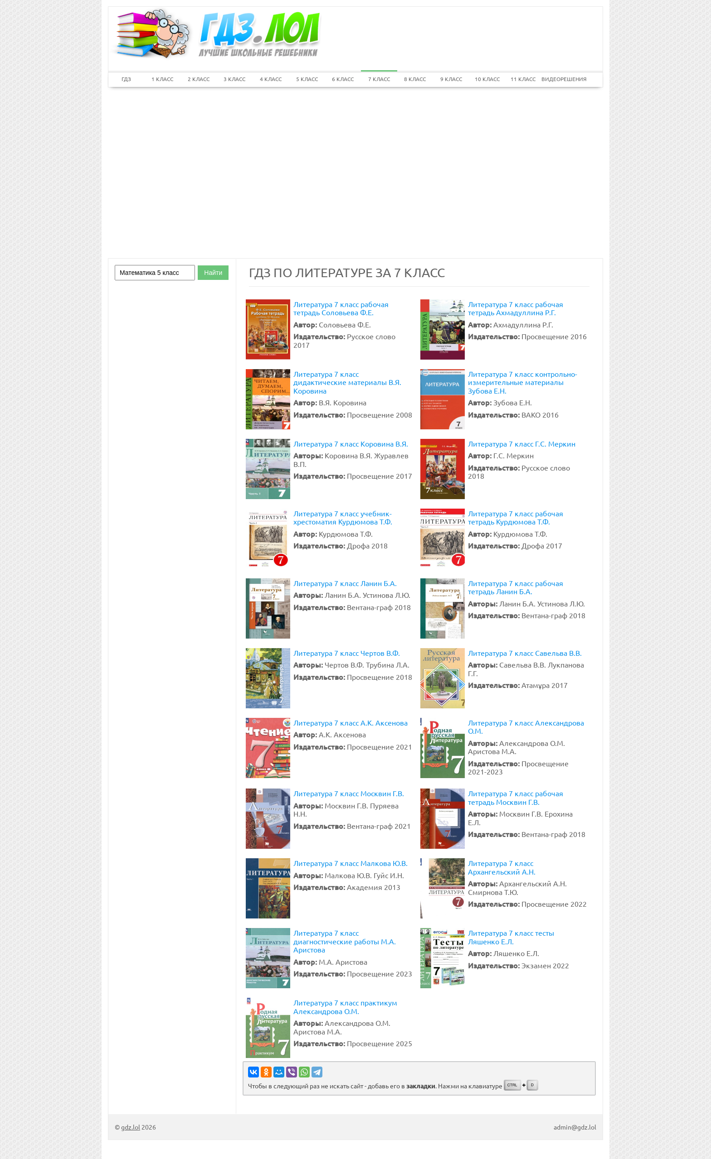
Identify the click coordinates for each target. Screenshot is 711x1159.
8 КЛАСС (415, 78)
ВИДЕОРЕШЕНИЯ (559, 78)
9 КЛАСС (451, 78)
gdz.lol (130, 1127)
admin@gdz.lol (575, 1127)
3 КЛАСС (234, 78)
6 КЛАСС (343, 78)
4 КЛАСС (271, 78)
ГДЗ (126, 78)
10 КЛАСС (487, 78)
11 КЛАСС (523, 78)
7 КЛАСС (379, 78)
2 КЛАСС (198, 78)
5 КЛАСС (307, 78)
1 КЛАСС (162, 78)
